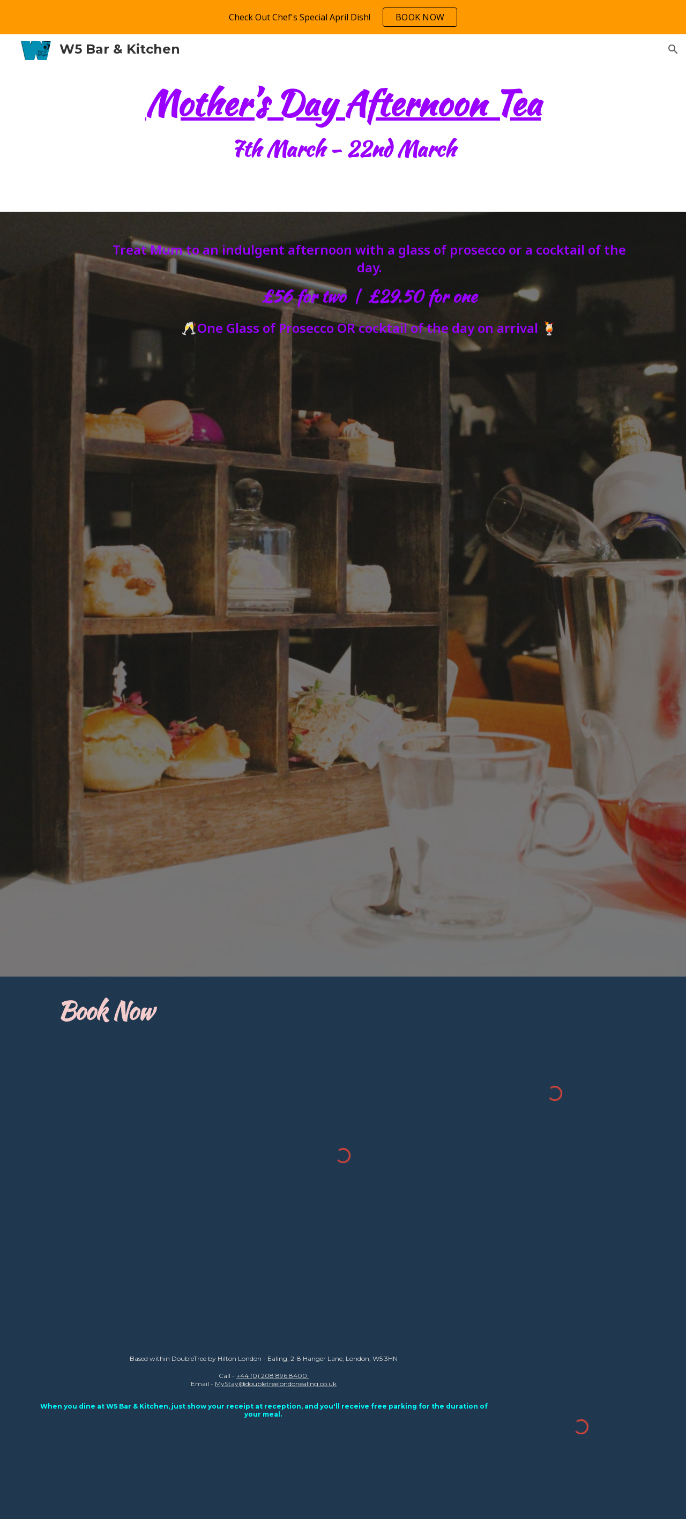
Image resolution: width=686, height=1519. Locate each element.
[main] (342, 126)
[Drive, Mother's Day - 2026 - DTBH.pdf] (369, 655)
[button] (673, 49)
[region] (343, 17)
